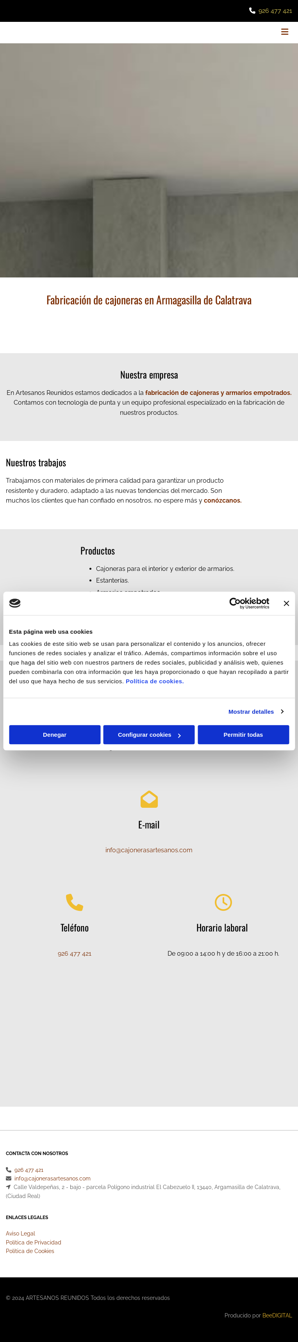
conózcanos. (223, 500)
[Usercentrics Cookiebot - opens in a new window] (235, 603)
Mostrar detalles (251, 711)
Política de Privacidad (33, 1242)
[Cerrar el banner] (286, 603)
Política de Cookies (30, 1251)
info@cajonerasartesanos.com (149, 850)
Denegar (54, 734)
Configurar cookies (149, 734)
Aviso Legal (20, 1233)
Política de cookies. (155, 681)
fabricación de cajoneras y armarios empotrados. (218, 392)
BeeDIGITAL (277, 1315)
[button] (244, 33)
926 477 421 (275, 10)
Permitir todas (243, 734)
